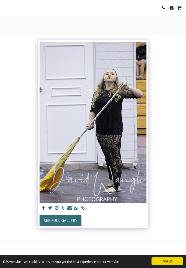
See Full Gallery (60, 220)
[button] (5, 7)
